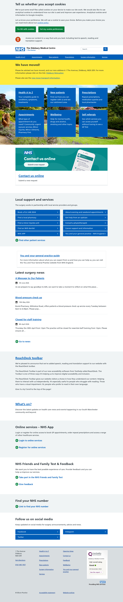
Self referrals (89, 114)
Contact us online (31, 176)
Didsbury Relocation (55, 73)
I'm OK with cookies (25, 29)
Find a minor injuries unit (38, 223)
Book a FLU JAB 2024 (38, 212)
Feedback (66, 560)
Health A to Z (20, 57)
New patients (53, 57)
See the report (95, 572)
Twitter (38, 537)
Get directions (20, 560)
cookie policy (43, 23)
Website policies (68, 593)
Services (104, 57)
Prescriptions (69, 57)
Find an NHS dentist (38, 228)
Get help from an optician (85, 217)
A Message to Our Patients (29, 278)
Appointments (37, 57)
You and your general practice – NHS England (85, 234)
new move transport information (46, 78)
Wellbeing (56, 114)
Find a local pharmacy (38, 217)
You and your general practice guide (40, 255)
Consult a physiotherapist (85, 223)
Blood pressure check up (28, 297)
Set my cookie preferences (51, 29)
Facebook (38, 532)
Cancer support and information (85, 228)
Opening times (68, 551)
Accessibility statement (47, 593)
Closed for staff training (28, 319)
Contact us (67, 556)
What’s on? (23, 404)
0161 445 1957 (20, 565)
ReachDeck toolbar (29, 358)
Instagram (85, 532)
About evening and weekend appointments (85, 212)
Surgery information (88, 57)
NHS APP (38, 234)
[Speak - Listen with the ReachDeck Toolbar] (18, 39)
